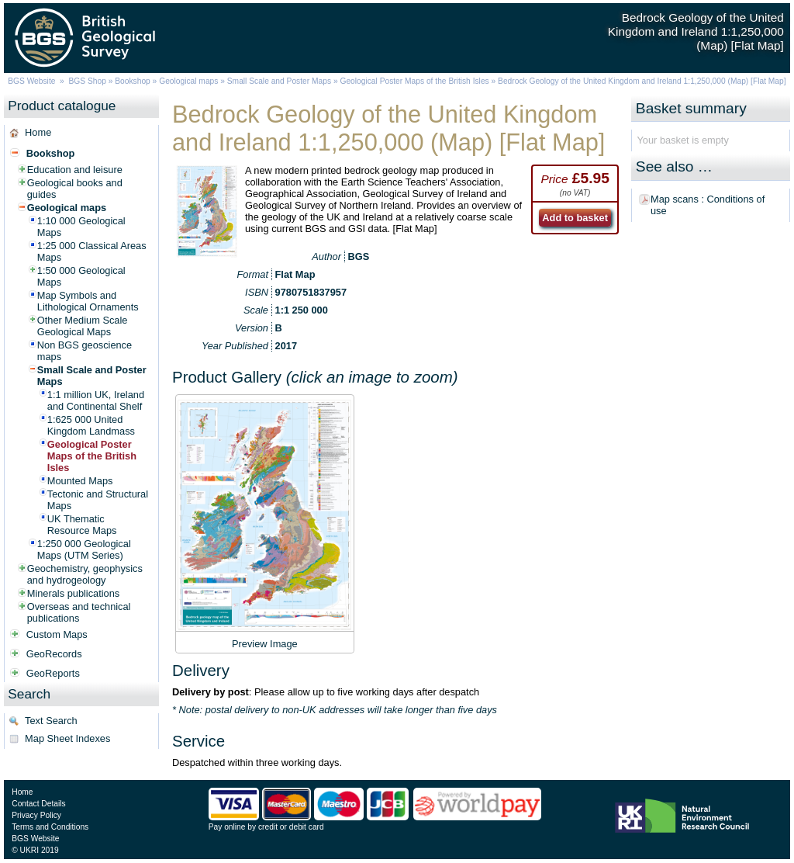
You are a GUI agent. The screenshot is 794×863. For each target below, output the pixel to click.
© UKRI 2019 (35, 850)
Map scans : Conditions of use (708, 205)
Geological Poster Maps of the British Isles (414, 81)
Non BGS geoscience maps (84, 350)
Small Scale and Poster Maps (279, 81)
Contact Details (38, 803)
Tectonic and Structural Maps (97, 499)
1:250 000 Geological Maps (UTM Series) (84, 549)
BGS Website (31, 81)
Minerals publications (73, 593)
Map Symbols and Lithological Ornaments (88, 301)
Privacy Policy (36, 815)
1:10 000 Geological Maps (81, 226)
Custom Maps (57, 634)
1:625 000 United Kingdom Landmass (91, 425)
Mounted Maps (80, 481)
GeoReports (53, 673)
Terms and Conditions (50, 827)
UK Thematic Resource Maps (82, 524)
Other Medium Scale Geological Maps (82, 326)
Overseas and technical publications (79, 612)
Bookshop (132, 81)
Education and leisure (75, 169)
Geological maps (188, 81)
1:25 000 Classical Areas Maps (92, 251)
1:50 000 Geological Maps (81, 276)
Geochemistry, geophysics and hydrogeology (85, 574)
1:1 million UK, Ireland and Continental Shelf (95, 400)
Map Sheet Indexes (67, 738)
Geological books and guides (75, 188)
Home (38, 132)
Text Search (51, 720)
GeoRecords (54, 654)
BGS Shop (87, 81)
